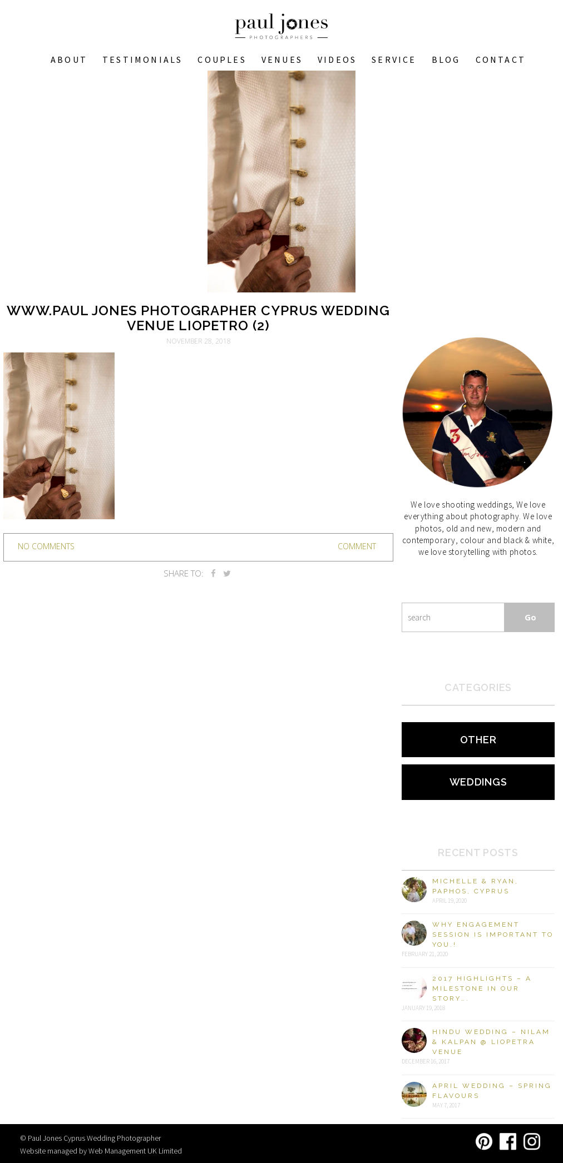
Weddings (478, 782)
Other (478, 739)
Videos (337, 59)
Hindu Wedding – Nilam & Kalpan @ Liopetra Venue (491, 1042)
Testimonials (142, 59)
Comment (357, 546)
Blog (446, 59)
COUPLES (221, 59)
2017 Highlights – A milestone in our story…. (482, 988)
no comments (46, 546)
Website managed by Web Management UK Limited (101, 1151)
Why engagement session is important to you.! (493, 934)
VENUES (282, 59)
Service (394, 59)
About (69, 59)
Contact (501, 59)
